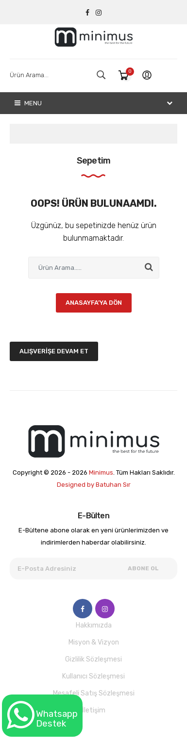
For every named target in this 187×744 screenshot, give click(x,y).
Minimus (101, 472)
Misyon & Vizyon (93, 642)
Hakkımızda (94, 625)
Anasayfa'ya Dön (94, 302)
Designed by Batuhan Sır (94, 484)
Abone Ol (143, 568)
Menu (28, 103)
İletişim (93, 710)
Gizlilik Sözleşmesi (93, 659)
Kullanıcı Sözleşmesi (93, 676)
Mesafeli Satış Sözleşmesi (94, 693)
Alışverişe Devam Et (53, 351)
